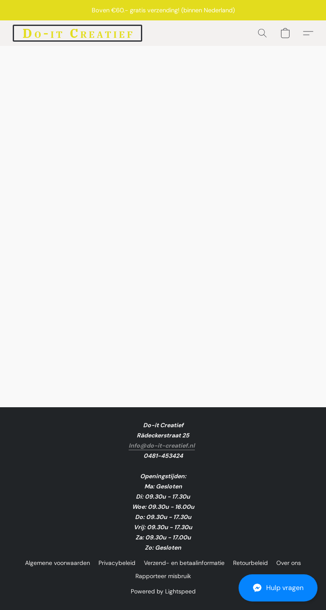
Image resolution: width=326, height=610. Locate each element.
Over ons (288, 563)
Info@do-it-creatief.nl (162, 445)
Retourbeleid (250, 563)
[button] (278, 587)
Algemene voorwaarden (57, 563)
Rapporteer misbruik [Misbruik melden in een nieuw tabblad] (163, 576)
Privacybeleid (116, 563)
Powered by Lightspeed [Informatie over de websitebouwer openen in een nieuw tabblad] (163, 591)
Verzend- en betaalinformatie (184, 563)
